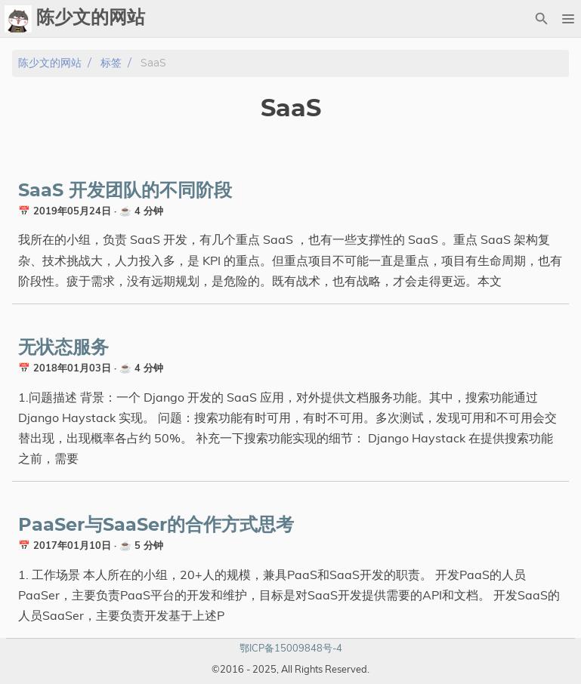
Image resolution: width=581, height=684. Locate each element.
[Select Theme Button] (515, 19)
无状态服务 (63, 348)
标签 (111, 63)
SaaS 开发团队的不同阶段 (125, 191)
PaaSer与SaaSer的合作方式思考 (156, 525)
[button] (568, 19)
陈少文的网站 (50, 63)
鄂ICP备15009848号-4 (291, 648)
